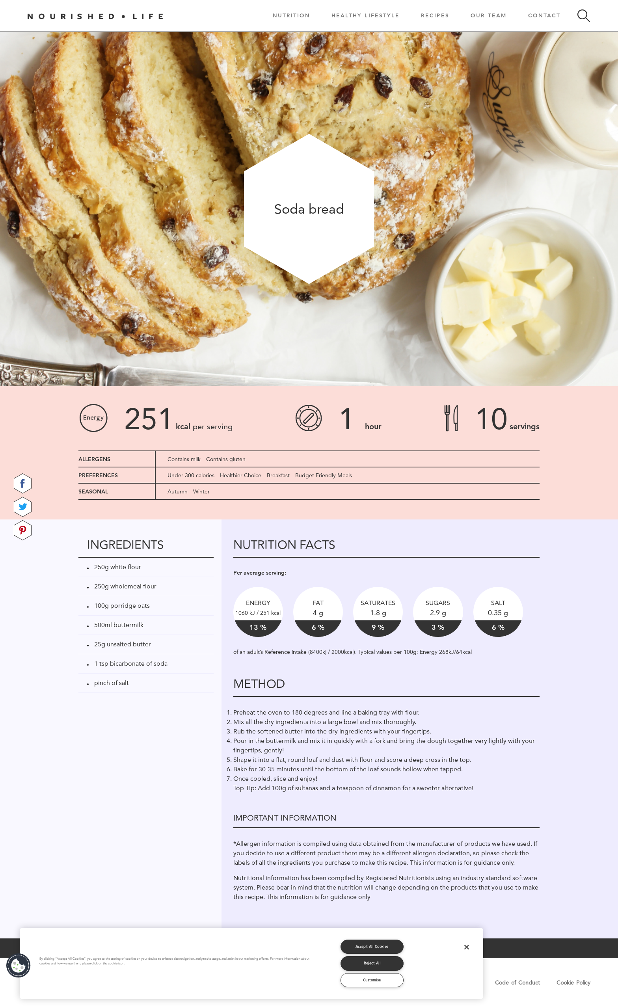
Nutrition (291, 15)
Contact (544, 15)
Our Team (489, 15)
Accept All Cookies (372, 946)
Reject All (372, 963)
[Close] (466, 947)
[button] (18, 965)
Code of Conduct (517, 982)
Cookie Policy (573, 982)
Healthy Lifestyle (365, 15)
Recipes (435, 15)
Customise (372, 980)
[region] (251, 963)
